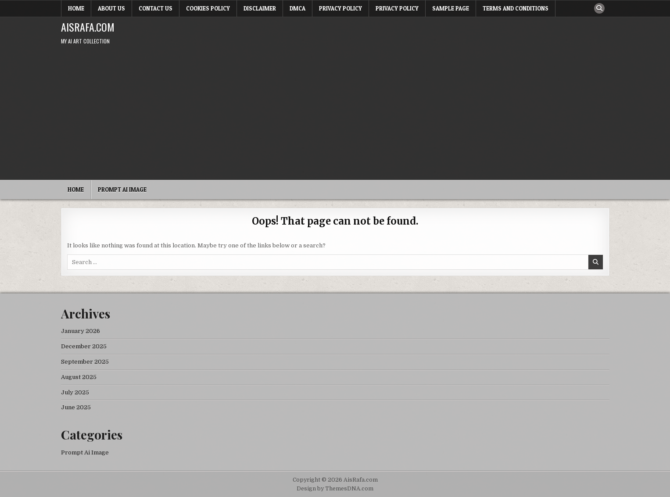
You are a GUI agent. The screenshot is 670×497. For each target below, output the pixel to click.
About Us (111, 8)
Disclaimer (260, 8)
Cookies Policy (208, 8)
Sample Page (450, 8)
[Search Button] (599, 8)
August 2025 (79, 377)
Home (76, 8)
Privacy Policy (340, 8)
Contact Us (155, 8)
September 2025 (85, 361)
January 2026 (80, 331)
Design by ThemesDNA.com (335, 489)
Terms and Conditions (515, 8)
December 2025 (84, 346)
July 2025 (75, 392)
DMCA (297, 8)
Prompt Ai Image (122, 189)
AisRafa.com (88, 27)
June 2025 (76, 407)
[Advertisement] (335, 114)
